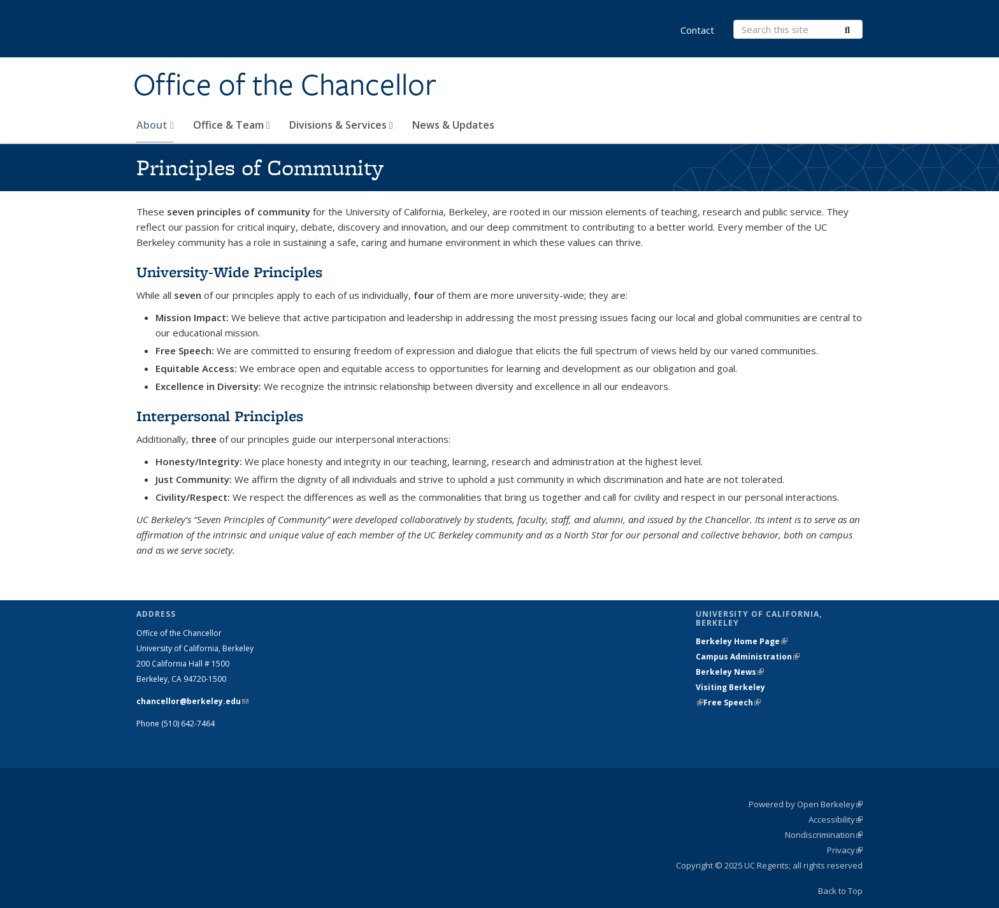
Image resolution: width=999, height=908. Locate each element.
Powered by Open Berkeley (806, 804)
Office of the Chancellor (284, 85)
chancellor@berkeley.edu (192, 701)
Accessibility (836, 819)
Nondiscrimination (824, 834)
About (155, 125)
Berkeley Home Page (741, 641)
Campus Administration (748, 656)
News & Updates (453, 125)
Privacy (845, 850)
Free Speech (732, 702)
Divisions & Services (341, 125)
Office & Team (231, 125)
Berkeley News (730, 672)
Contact (697, 30)
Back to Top (840, 891)
